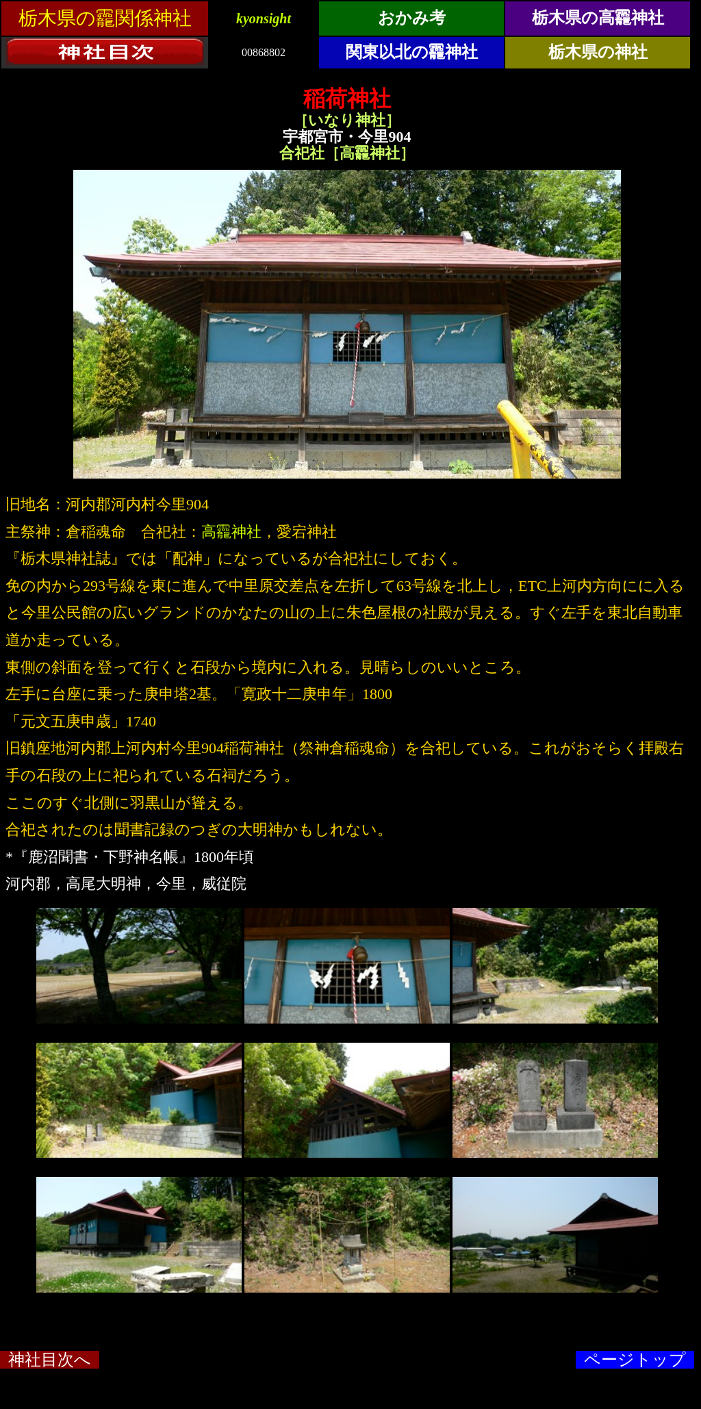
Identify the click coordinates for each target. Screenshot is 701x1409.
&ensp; (350, 38)
